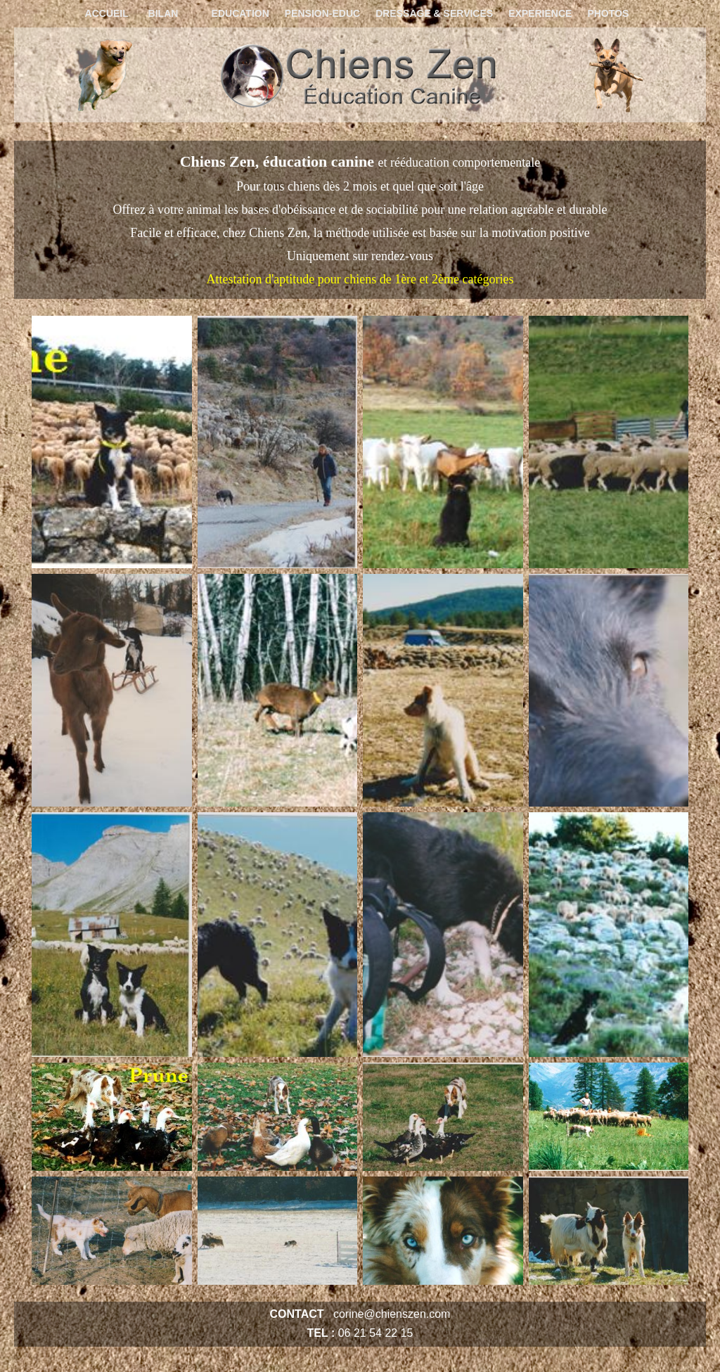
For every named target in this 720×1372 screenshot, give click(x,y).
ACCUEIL (107, 13)
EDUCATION (240, 13)
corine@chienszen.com (392, 1314)
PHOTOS (608, 13)
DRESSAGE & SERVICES (434, 13)
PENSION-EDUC (322, 13)
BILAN (163, 13)
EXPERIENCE (540, 13)
